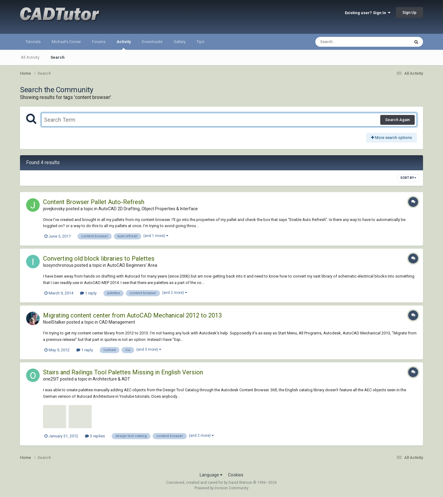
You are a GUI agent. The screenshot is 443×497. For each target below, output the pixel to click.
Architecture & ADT (111, 379)
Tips (200, 41)
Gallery (180, 41)
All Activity (30, 57)
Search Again (397, 119)
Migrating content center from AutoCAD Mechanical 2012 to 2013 (132, 315)
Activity (124, 44)
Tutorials (33, 41)
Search (57, 57)
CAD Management (117, 322)
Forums (99, 41)
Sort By (408, 177)
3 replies (95, 436)
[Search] (346, 42)
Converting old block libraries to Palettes (98, 258)
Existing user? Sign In (367, 12)
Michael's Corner (66, 41)
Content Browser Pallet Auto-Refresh (93, 202)
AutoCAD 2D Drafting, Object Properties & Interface (148, 208)
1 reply (88, 293)
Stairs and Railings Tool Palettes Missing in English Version (123, 372)
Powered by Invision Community (221, 488)
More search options (391, 137)
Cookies (235, 474)
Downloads (152, 41)
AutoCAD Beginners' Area (132, 265)
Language (211, 474)
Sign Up (409, 12)
